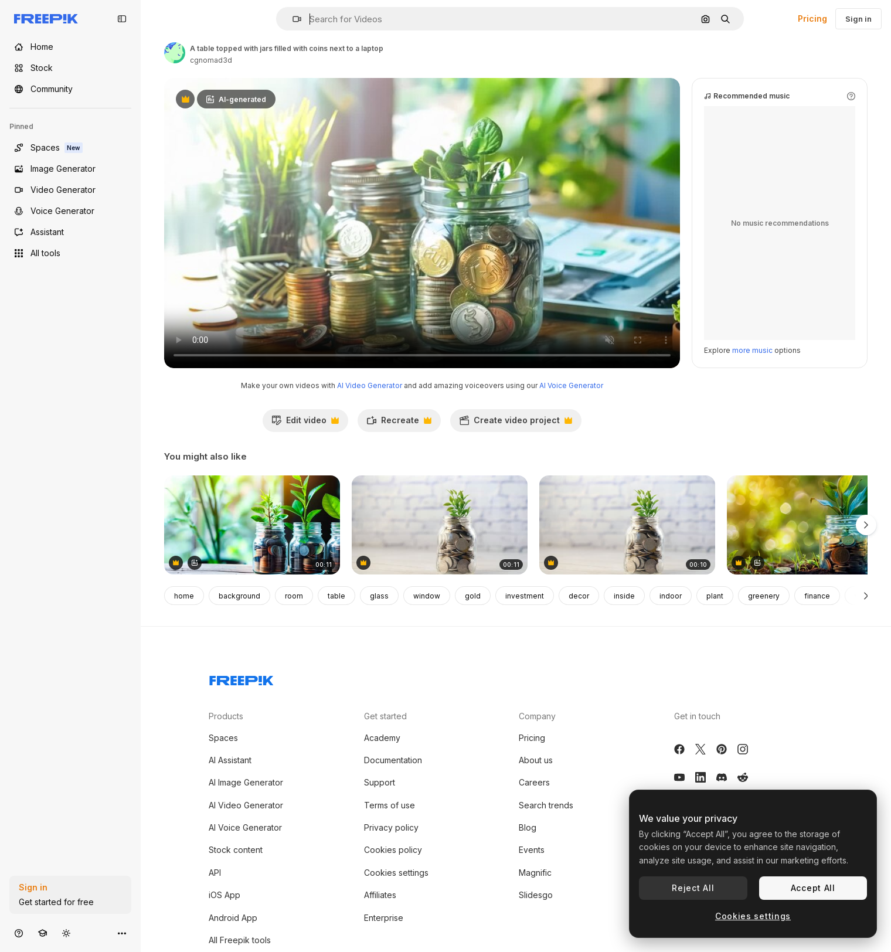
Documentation (393, 760)
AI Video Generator (369, 385)
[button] (292, 19)
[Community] (70, 89)
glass (379, 595)
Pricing (812, 18)
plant (714, 595)
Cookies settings (396, 873)
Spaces (223, 738)
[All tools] (70, 253)
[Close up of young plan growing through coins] (627, 524)
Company (537, 716)
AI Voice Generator (571, 385)
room (294, 595)
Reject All (693, 888)
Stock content (236, 850)
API (215, 873)
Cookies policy (393, 850)
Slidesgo (536, 895)
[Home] (70, 47)
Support (379, 782)
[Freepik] (46, 18)
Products (226, 716)
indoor (670, 595)
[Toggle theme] (66, 933)
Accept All (813, 888)
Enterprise (383, 918)
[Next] (866, 595)
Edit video (305, 423)
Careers (534, 782)
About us (536, 760)
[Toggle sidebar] (122, 18)
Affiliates (380, 895)
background (239, 595)
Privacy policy (391, 827)
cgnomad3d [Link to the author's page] (211, 60)
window (426, 595)
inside (624, 595)
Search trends (546, 805)
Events (532, 850)
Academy (382, 738)
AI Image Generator (246, 782)
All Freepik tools (240, 940)
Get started (385, 716)
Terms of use (389, 805)
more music (752, 350)
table (336, 595)
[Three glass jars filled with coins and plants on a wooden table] (252, 524)
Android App (233, 918)
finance (817, 595)
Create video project (515, 423)
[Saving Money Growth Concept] (440, 524)
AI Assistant (230, 760)
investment (524, 595)
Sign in (858, 18)
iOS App (224, 895)
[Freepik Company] (241, 678)
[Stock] (70, 68)
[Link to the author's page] (174, 52)
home (184, 595)
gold (473, 595)
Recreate (398, 423)
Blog (527, 827)
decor (579, 595)
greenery (764, 595)
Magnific (535, 873)
